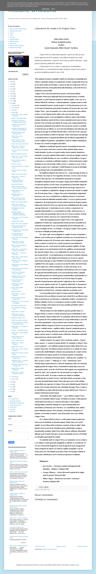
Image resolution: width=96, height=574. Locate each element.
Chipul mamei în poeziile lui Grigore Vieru (18, 160)
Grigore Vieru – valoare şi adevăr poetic (18, 177)
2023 (11, 86)
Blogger (77, 565)
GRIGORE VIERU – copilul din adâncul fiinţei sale (19, 361)
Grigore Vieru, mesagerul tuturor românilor (18, 272)
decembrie (15, 105)
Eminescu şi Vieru (16, 164)
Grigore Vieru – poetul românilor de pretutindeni (18, 205)
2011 (11, 391)
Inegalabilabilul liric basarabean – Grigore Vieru (19, 230)
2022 (11, 89)
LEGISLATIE (13, 407)
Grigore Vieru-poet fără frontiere (20, 144)
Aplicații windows (14, 39)
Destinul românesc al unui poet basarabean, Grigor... (19, 323)
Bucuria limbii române (17, 184)
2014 (11, 384)
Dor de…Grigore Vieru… (18, 340)
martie (13, 112)
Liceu (11, 35)
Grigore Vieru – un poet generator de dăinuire (17, 242)
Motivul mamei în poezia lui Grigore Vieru (18, 357)
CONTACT (13, 411)
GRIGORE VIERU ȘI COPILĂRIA (17, 195)
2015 (11, 382)
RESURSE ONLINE (15, 401)
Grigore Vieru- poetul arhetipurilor (17, 136)
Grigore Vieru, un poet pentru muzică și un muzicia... (19, 249)
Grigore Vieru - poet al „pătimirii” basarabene (18, 314)
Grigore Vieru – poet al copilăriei (17, 343)
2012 (11, 389)
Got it (53, 9)
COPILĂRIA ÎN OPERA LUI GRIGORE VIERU (18, 226)
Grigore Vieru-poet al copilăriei (19, 223)
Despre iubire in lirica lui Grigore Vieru (17, 191)
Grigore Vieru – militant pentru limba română (19, 257)
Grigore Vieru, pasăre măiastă (19, 202)
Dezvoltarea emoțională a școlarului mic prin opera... (19, 121)
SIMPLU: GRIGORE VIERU (18, 118)
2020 (11, 93)
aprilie (13, 110)
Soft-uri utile (13, 43)
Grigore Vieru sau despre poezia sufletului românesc (19, 187)
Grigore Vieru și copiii (17, 346)
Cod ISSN (12, 409)
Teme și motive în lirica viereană (18, 472)
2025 (11, 82)
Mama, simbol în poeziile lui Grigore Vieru (18, 246)
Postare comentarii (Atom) (50, 549)
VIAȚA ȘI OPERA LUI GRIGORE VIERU (17, 234)
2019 (11, 96)
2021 (11, 91)
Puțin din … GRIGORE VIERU (19, 330)
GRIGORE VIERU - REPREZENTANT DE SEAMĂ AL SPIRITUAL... (18, 213)
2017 (11, 101)
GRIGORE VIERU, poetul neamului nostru (18, 133)
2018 (11, 98)
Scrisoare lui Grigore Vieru (17, 527)
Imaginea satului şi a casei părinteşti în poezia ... (18, 276)
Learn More (45, 9)
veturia (45, 489)
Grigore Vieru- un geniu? (18, 311)
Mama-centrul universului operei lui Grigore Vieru (18, 198)
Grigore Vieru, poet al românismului (17, 280)
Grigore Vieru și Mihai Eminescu (17, 288)
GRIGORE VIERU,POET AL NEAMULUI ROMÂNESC (19, 129)
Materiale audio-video (15, 31)
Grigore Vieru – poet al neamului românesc (17, 372)
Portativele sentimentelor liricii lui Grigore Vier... (19, 365)
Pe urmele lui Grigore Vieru (18, 305)
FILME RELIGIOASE (15, 405)
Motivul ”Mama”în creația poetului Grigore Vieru (18, 140)
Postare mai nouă (40, 546)
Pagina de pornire (61, 546)
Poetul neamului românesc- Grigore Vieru (18, 298)
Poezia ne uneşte (16, 291)
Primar (11, 33)
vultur (48, 489)
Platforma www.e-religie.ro (17, 45)
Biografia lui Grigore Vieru (18, 318)
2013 (11, 386)
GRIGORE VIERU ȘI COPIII (19, 154)
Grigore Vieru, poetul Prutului (19, 174)
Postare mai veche (82, 546)
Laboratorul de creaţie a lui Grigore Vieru (18, 125)
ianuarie (14, 379)
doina (41, 489)
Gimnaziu (12, 37)
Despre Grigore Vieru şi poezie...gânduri (17, 337)
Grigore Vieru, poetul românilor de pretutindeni (19, 269)
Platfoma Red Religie (15, 47)
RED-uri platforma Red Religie (18, 29)
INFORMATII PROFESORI (17, 403)
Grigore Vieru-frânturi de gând (19, 320)
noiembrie (14, 107)
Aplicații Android (14, 41)
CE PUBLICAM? (14, 399)
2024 (11, 84)
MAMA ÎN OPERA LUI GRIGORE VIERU (17, 181)
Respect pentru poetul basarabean (17, 284)
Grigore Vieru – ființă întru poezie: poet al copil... (18, 147)
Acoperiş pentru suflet (17, 221)
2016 (11, 103)
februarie (14, 376)
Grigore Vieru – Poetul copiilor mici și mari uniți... (19, 157)
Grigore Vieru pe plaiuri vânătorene (17, 369)
